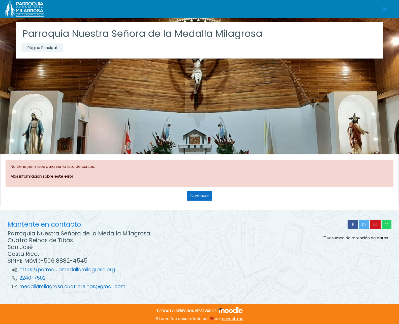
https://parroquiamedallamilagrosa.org (67, 269)
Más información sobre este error (42, 176)
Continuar (199, 195)
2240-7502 (32, 278)
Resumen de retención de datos (355, 237)
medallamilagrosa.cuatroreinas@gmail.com (72, 286)
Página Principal (42, 47)
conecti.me (232, 318)
